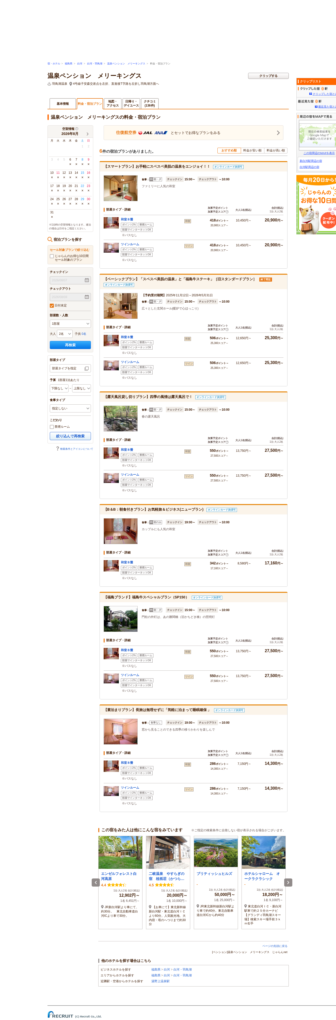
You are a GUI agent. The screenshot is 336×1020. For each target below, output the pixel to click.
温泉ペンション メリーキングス (126, 63)
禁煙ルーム (60, 427)
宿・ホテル (53, 63)
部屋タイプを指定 (64, 368)
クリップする (268, 76)
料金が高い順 (276, 150)
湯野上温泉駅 (160, 981)
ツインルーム (130, 244)
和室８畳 (127, 219)
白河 (79, 63)
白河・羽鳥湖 (94, 63)
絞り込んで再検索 (70, 436)
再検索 (70, 345)
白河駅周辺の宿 (309, 166)
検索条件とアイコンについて (74, 448)
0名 (84, 334)
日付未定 (58, 306)
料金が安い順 (252, 150)
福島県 (68, 63)
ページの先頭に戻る (274, 945)
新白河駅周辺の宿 (311, 160)
